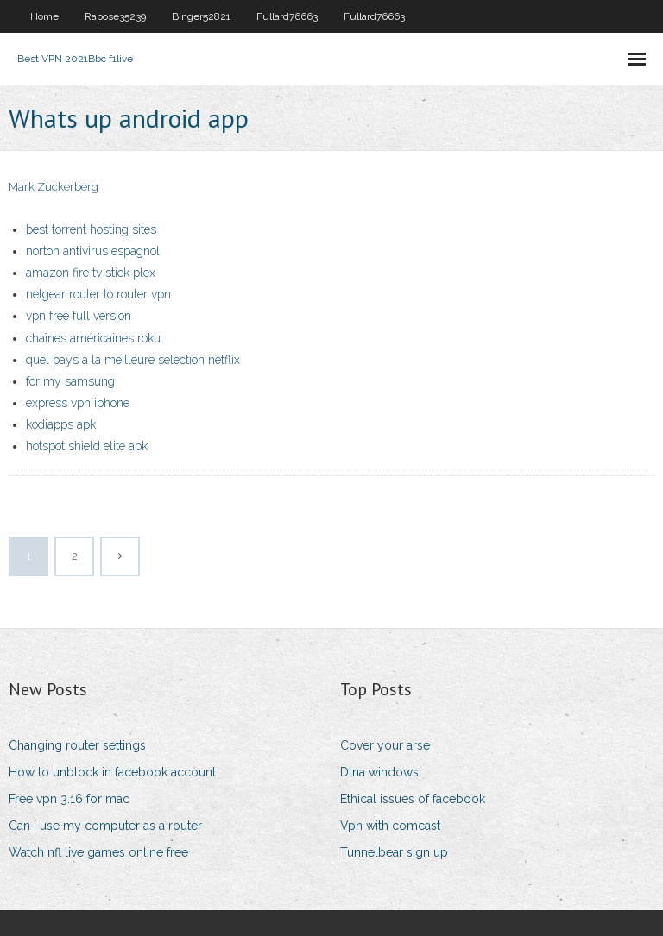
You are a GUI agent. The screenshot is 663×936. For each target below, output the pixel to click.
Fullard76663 (287, 16)
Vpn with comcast (390, 825)
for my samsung (70, 381)
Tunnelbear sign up (394, 852)
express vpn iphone (77, 403)
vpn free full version (78, 316)
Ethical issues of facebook (412, 799)
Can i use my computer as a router (105, 825)
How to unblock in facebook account (112, 772)
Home (44, 16)
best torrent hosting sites (91, 229)
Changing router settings (77, 745)
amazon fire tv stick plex (90, 273)
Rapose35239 (115, 16)
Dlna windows (379, 772)
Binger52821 (201, 16)
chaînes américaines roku (93, 338)
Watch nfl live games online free (98, 852)
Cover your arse (385, 745)
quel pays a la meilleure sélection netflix (133, 360)
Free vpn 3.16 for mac (69, 799)
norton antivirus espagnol (93, 251)
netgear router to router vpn (98, 294)
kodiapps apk (61, 424)
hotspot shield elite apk (87, 446)
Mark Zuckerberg (53, 186)
